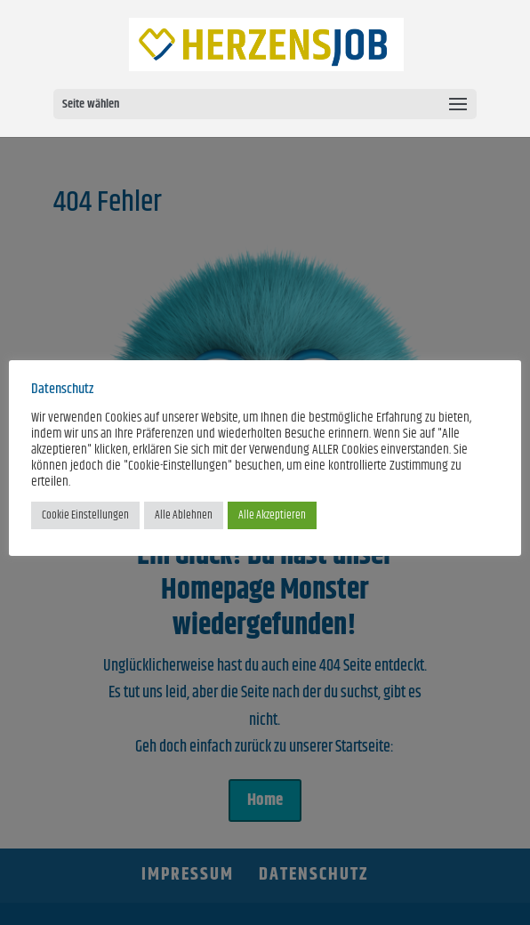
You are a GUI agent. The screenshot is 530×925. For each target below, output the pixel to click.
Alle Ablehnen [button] (184, 515)
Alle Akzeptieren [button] (272, 515)
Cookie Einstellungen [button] (85, 515)
